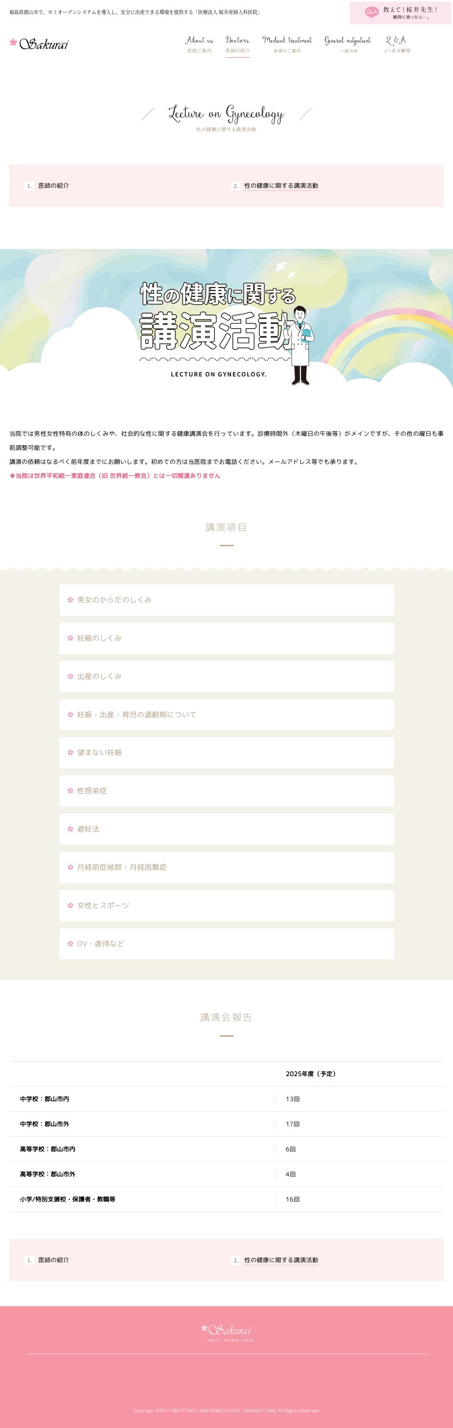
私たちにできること (287, 44)
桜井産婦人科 (59, 44)
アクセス (432, 44)
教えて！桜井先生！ (400, 13)
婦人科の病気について (348, 44)
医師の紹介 (237, 44)
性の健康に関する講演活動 (281, 185)
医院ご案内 (199, 44)
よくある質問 (396, 44)
